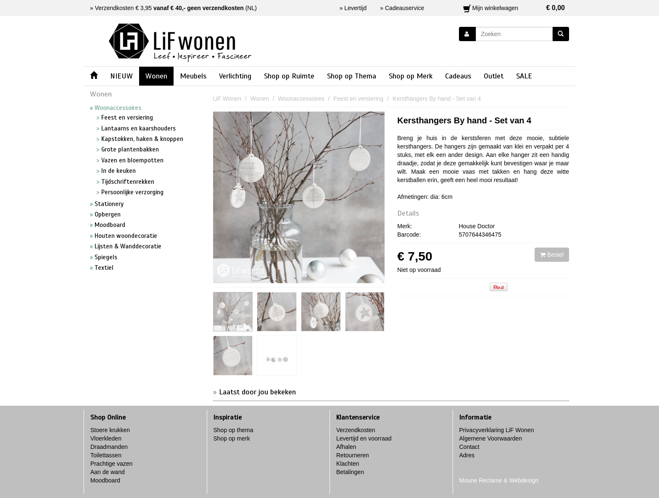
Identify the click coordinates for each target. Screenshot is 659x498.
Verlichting (235, 76)
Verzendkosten (355, 430)
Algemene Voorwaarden (490, 438)
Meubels (193, 76)
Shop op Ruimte (289, 76)
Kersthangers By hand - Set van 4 (464, 120)
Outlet (493, 76)
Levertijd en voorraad (364, 438)
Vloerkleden (105, 438)
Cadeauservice (404, 8)
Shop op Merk (410, 76)
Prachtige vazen (111, 463)
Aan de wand (107, 472)
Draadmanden (109, 446)
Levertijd (355, 8)
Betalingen (350, 472)
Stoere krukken (110, 430)
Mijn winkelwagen (514, 8)
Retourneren (352, 455)
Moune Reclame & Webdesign (499, 480)
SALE (524, 76)
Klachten (347, 463)
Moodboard (105, 480)
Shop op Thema (351, 76)
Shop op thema (233, 430)
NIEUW (121, 76)
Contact (469, 446)
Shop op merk (232, 438)
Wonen (156, 76)
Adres (467, 455)
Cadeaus (458, 76)
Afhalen (346, 446)
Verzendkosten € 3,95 (169, 8)
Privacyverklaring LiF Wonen (496, 430)
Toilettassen (105, 455)
